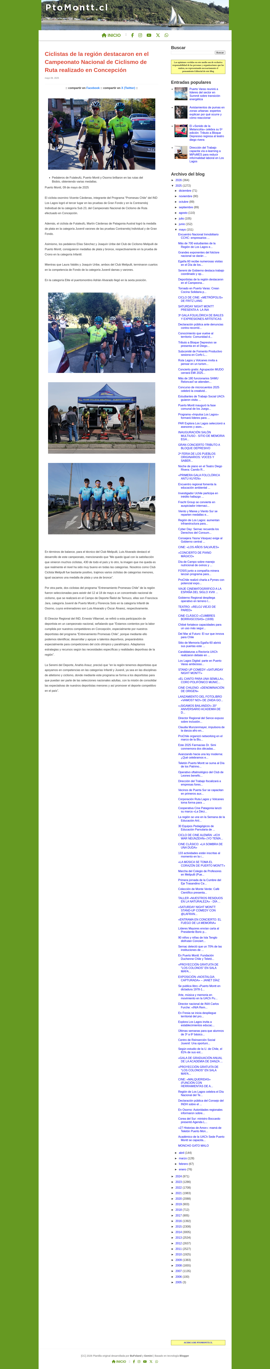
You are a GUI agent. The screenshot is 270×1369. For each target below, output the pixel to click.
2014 (179, 1232)
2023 (179, 1181)
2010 (179, 1254)
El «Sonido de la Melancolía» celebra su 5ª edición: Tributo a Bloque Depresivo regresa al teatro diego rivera (207, 132)
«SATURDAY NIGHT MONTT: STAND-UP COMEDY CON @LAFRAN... (197, 910)
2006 (179, 1276)
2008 (179, 1265)
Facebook (93, 87)
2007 (179, 1271)
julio (182, 218)
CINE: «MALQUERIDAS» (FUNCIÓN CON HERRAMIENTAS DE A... (195, 1083)
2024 (179, 1176)
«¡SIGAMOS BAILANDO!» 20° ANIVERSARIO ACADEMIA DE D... (199, 709)
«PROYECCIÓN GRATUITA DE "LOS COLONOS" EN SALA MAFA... (198, 968)
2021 (179, 1193)
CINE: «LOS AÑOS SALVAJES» (198, 547)
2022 (179, 1187)
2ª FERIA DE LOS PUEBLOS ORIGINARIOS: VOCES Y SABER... (196, 457)
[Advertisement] (198, 1312)
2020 (179, 1198)
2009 (179, 1259)
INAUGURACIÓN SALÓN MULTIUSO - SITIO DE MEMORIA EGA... (201, 436)
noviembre (186, 196)
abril (182, 1152)
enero (183, 1169)
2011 (179, 1248)
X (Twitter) (128, 87)
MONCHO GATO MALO (193, 1145)
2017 (179, 1215)
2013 (179, 1237)
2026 (179, 180)
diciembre (185, 190)
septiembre (186, 207)
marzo (183, 1158)
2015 (179, 1226)
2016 (179, 1221)
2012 (179, 1243)
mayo (183, 229)
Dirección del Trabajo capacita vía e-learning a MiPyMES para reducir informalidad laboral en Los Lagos (207, 154)
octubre (184, 201)
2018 (179, 1209)
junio (182, 224)
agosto (183, 212)
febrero (184, 1163)
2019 (179, 1204)
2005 (179, 1282)
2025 (179, 185)
